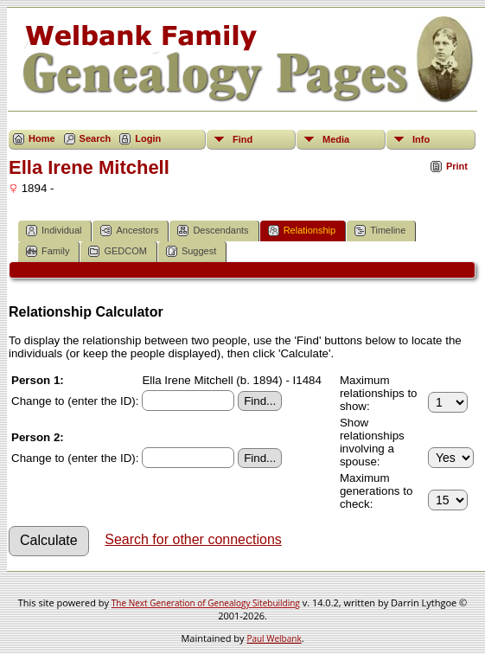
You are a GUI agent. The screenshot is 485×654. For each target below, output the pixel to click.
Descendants (212, 230)
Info (421, 139)
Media (335, 139)
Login (148, 138)
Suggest (191, 251)
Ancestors (129, 230)
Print (457, 166)
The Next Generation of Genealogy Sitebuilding (206, 603)
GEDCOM (117, 251)
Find (242, 139)
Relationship (302, 230)
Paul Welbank (273, 638)
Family (47, 251)
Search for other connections (193, 539)
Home (42, 138)
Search (96, 138)
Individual (53, 230)
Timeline (379, 230)
